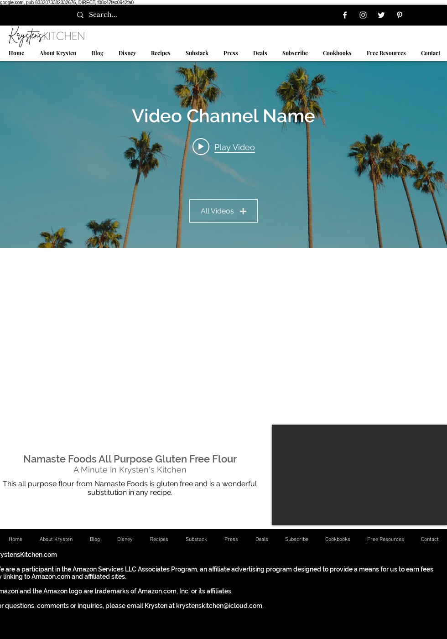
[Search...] (111, 15)
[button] (160, 52)
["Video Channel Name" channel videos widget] (223, 154)
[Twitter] (381, 15)
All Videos (223, 211)
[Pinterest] (399, 15)
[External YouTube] (359, 475)
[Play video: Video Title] (223, 147)
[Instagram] (363, 15)
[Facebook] (344, 15)
